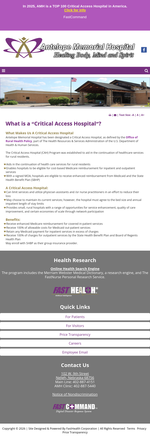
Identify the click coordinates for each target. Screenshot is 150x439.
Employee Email (75, 352)
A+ (142, 115)
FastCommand (75, 17)
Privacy (141, 428)
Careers (75, 343)
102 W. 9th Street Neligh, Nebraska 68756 (75, 375)
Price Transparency (75, 334)
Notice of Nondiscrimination (75, 394)
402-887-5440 (85, 385)
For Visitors (75, 325)
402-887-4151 (84, 381)
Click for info (75, 10)
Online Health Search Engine (74, 268)
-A (132, 115)
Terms (131, 428)
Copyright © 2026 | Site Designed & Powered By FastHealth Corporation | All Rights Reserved (63, 428)
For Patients (75, 316)
